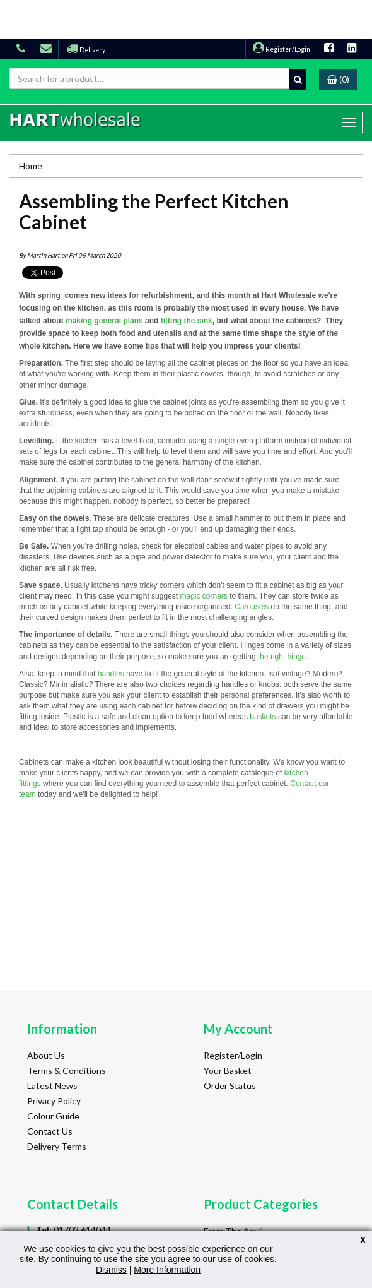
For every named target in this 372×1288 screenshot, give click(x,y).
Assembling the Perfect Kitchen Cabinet (154, 211)
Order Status (230, 1085)
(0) (338, 79)
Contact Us (50, 1131)
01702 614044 (72, 1229)
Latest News (52, 1085)
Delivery (86, 50)
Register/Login (281, 49)
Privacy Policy (54, 1100)
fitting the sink (186, 320)
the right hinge (282, 656)
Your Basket (228, 1070)
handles (111, 673)
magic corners (203, 596)
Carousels (252, 606)
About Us (46, 1055)
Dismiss (111, 1270)
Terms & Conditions (66, 1070)
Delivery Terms (56, 1146)
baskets (263, 716)
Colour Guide (53, 1116)
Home (30, 165)
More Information (167, 1270)
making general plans (104, 320)
